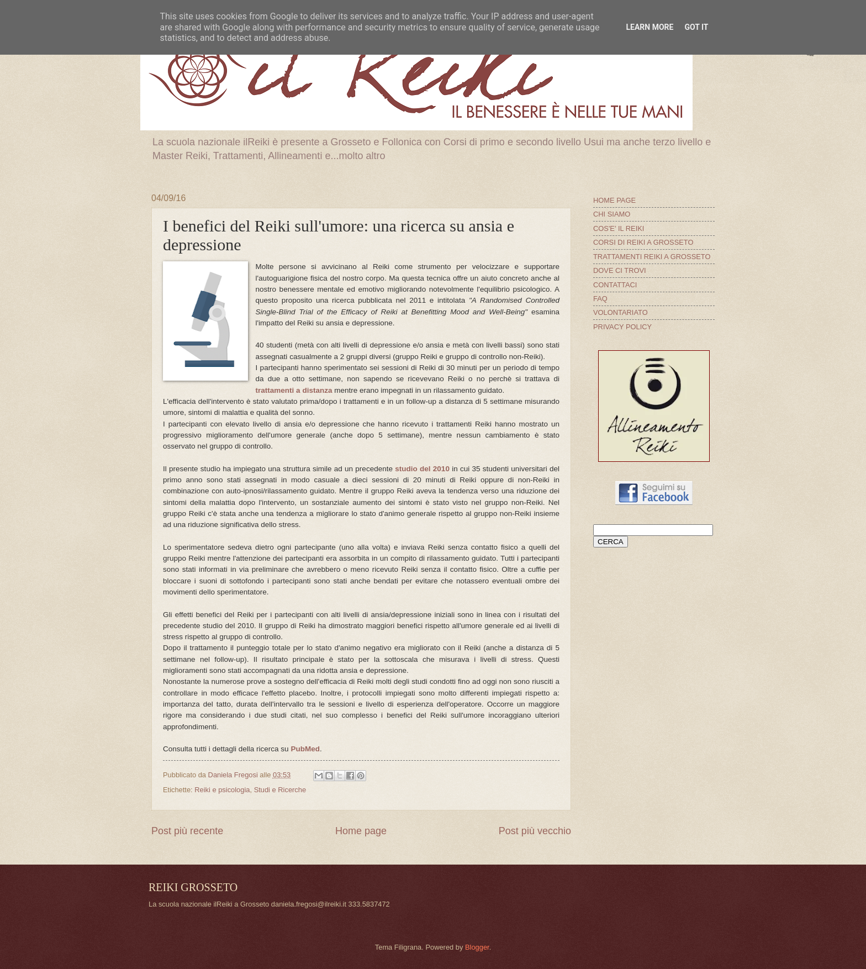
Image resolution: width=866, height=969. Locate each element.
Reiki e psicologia (222, 790)
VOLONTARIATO (620, 312)
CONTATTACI (615, 285)
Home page (361, 830)
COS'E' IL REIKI (618, 228)
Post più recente (187, 830)
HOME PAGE (614, 200)
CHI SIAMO (611, 214)
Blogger (477, 947)
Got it (696, 27)
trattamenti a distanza (294, 390)
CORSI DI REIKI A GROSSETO (643, 242)
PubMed (305, 749)
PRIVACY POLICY (622, 327)
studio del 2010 (422, 469)
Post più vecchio (535, 830)
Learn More (649, 27)
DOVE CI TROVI (619, 270)
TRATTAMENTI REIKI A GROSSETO (651, 256)
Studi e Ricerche (280, 790)
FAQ (600, 298)
